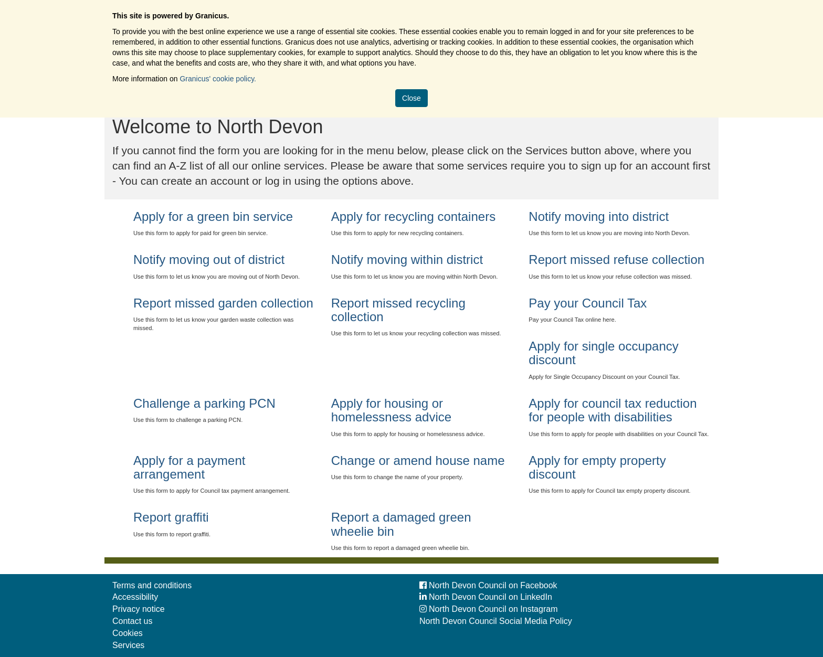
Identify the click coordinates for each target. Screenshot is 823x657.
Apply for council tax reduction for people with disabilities (613, 410)
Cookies (127, 633)
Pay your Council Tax (588, 303)
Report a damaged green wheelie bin (401, 524)
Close (411, 98)
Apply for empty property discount (597, 467)
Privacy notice (138, 609)
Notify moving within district (407, 259)
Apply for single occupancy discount (604, 353)
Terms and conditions (152, 585)
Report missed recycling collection (398, 310)
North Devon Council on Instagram (488, 609)
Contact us (132, 621)
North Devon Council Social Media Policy (495, 621)
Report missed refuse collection (616, 259)
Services (128, 645)
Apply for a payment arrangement (189, 467)
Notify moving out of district (208, 259)
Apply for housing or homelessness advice (391, 410)
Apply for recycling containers (413, 216)
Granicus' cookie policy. (218, 79)
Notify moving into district (599, 216)
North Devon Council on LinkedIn (485, 596)
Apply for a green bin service (213, 216)
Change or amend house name (418, 460)
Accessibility (135, 596)
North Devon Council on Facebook (488, 585)
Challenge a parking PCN (204, 403)
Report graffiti (171, 517)
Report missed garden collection (223, 303)
